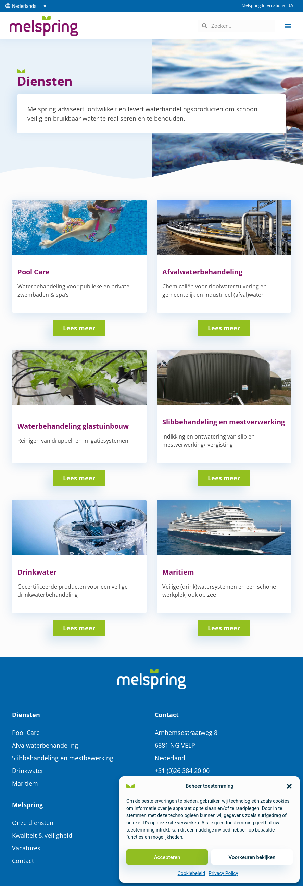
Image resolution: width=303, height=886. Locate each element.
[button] (289, 786)
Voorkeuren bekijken (252, 857)
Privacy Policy (223, 873)
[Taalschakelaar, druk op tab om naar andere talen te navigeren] (29, 6)
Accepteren (167, 857)
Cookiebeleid (191, 873)
